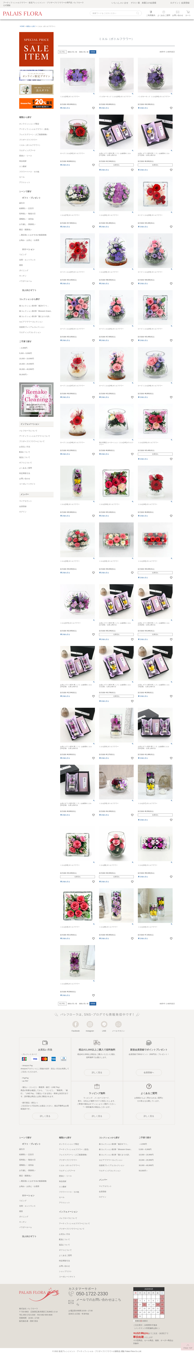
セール (22, 177)
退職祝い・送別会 (26, 219)
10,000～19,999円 (26, 359)
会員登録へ (149, 1072)
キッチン (22, 276)
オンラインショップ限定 (29, 124)
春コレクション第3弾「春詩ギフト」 (34, 306)
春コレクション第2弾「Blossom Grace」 (36, 311)
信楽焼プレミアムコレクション (32, 327)
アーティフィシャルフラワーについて (34, 436)
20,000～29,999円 (26, 364)
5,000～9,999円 (25, 353)
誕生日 (22, 203)
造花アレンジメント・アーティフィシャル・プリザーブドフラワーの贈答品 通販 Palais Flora (97, 1351)
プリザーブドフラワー (28, 140)
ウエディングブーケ (27, 150)
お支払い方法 (24, 447)
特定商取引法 (24, 473)
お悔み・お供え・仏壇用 (29, 240)
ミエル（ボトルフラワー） (30, 145)
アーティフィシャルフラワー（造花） (34, 129)
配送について (24, 452)
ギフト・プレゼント (31, 198)
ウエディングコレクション (30, 332)
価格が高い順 (83, 52)
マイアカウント (25, 501)
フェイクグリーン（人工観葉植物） (33, 134)
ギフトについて (25, 463)
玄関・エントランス (27, 260)
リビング (22, 254)
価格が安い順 (72, 52)
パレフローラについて (28, 431)
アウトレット (24, 182)
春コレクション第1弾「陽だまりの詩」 (35, 316)
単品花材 (22, 161)
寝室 (21, 265)
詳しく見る (45, 1116)
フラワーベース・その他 (29, 172)
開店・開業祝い (25, 230)
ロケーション (28, 249)
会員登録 (185, 3)
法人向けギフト (29, 290)
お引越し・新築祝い (27, 224)
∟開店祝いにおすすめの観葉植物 (32, 235)
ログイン (174, 3)
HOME (22, 26)
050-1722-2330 (92, 1293)
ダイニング (23, 270)
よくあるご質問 (25, 468)
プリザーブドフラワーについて (32, 441)
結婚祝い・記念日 (26, 208)
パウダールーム (25, 281)
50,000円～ (23, 374)
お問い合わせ (24, 479)
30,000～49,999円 (26, 369)
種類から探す (31, 26)
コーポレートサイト (27, 484)
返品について (24, 457)
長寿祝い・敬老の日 (27, 214)
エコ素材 (22, 166)
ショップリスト (65, 1271)
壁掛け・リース (25, 156)
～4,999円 (23, 348)
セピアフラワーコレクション (31, 322)
